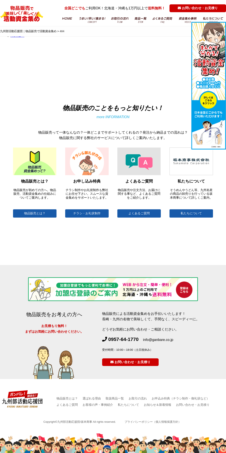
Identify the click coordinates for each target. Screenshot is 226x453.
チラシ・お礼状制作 (87, 213)
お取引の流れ (120, 20)
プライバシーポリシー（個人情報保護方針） (153, 421)
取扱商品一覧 (115, 398)
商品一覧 (140, 20)
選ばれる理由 (92, 398)
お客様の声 (187, 20)
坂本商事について (213, 20)
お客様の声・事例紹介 (98, 404)
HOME (67, 20)
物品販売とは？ (34, 213)
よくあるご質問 (162, 20)
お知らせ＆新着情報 (157, 404)
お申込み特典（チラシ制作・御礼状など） (180, 398)
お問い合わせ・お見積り (198, 8)
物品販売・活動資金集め (92, 20)
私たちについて (191, 213)
